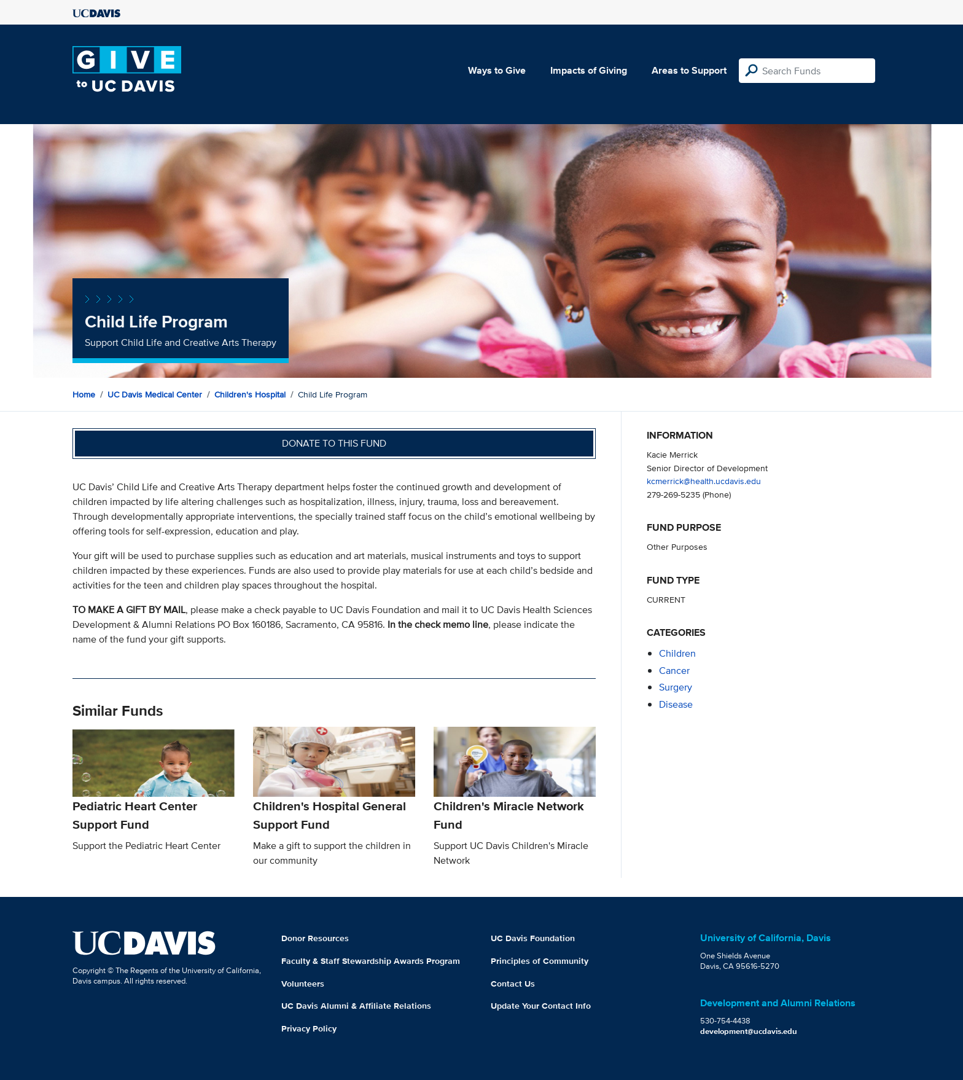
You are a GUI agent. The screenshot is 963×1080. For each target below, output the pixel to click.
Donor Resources (315, 938)
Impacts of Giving (588, 70)
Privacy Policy (309, 1028)
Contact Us (513, 983)
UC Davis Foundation (533, 938)
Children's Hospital (250, 394)
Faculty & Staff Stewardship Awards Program (370, 961)
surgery (675, 687)
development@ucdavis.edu (748, 1031)
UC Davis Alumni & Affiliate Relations (356, 1006)
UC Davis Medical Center (154, 394)
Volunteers (302, 983)
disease (676, 704)
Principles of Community (539, 961)
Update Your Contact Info (541, 1006)
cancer (674, 670)
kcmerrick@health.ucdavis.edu (704, 480)
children (677, 653)
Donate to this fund (334, 443)
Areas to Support (689, 70)
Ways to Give (497, 70)
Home (83, 394)
